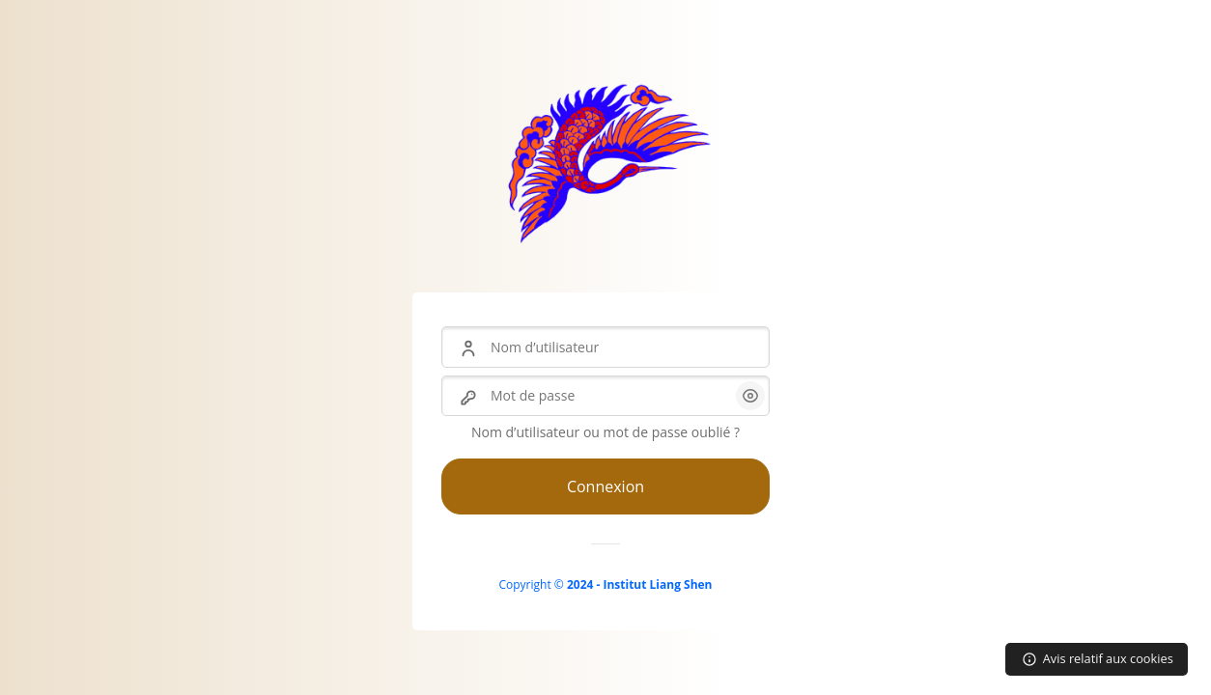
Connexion (605, 486)
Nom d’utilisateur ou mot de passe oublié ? (605, 432)
